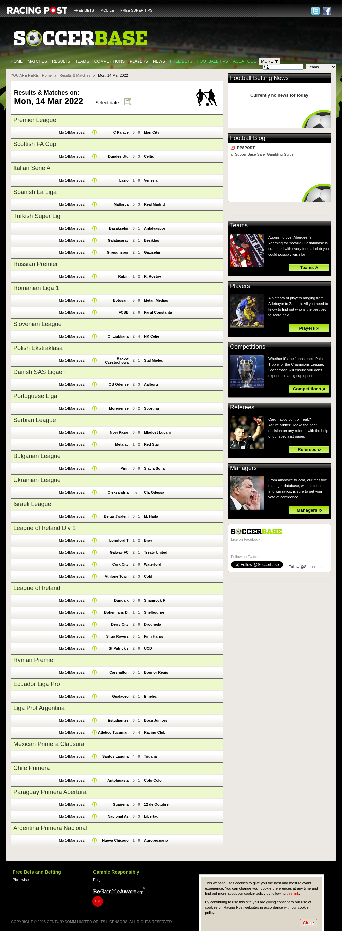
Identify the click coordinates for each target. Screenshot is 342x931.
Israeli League (32, 504)
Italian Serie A (32, 168)
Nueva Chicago (115, 840)
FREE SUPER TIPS (136, 10)
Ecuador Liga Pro (36, 684)
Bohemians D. (116, 612)
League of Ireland (36, 588)
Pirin (124, 468)
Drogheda (152, 624)
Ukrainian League (37, 480)
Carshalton (119, 672)
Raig (97, 880)
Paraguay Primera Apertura (50, 792)
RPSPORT (246, 148)
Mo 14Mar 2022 (72, 132)
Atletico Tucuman (113, 732)
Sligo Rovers (117, 636)
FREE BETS (84, 10)
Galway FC (119, 552)
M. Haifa (151, 516)
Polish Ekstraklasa (38, 348)
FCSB (124, 312)
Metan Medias (156, 300)
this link (293, 893)
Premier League (34, 120)
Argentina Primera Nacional (50, 828)
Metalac (121, 444)
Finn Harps (153, 636)
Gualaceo (120, 696)
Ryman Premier (34, 660)
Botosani (121, 300)
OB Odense (119, 384)
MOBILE (107, 10)
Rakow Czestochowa (117, 360)
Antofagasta (118, 780)
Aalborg (151, 384)
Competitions (109, 61)
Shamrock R (154, 600)
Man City (151, 132)
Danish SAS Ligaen (39, 372)
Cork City (120, 564)
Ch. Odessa (154, 492)
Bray (148, 540)
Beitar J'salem (116, 516)
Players (139, 61)
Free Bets (181, 61)
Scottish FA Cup (34, 144)
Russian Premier (35, 264)
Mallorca (121, 204)
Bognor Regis (156, 672)
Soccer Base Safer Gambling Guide (264, 154)
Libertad (151, 816)
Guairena (121, 804)
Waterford (152, 564)
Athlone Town (117, 576)
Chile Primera (31, 768)
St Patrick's (119, 648)
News (159, 61)
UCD (148, 648)
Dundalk (121, 600)
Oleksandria (118, 492)
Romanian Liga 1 (36, 288)
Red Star (151, 444)
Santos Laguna (115, 756)
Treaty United (155, 552)
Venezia (150, 180)
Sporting (151, 408)
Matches (37, 61)
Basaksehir (119, 228)
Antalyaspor (154, 228)
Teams (82, 61)
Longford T (119, 540)
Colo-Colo (153, 780)
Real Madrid (154, 204)
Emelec (150, 696)
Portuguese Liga (35, 396)
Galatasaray (118, 240)
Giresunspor (118, 252)
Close (308, 922)
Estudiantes (118, 720)
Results (61, 61)
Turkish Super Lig (36, 216)
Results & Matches (74, 75)
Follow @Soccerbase (306, 567)
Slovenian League (37, 324)
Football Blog (247, 138)
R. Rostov (152, 276)
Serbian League (34, 420)
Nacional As (118, 816)
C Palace (121, 132)
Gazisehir (152, 252)
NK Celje (151, 336)
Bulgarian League (37, 456)
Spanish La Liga (35, 192)
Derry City (120, 624)
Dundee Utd (118, 156)
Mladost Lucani (157, 432)
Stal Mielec (153, 360)
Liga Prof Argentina (39, 708)
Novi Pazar (119, 432)
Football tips (212, 61)
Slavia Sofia (154, 468)
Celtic (149, 156)
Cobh (148, 576)
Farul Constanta (158, 312)
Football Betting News (259, 78)
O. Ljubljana (118, 336)
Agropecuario (156, 840)
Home (17, 61)
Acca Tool (244, 61)
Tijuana (150, 756)
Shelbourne (154, 612)
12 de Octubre (156, 804)
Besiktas (151, 240)
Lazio (124, 180)
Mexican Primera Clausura (48, 744)
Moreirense (119, 408)
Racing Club (154, 732)
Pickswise (21, 880)
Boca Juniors (155, 720)
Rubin (123, 276)
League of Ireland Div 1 (44, 528)
